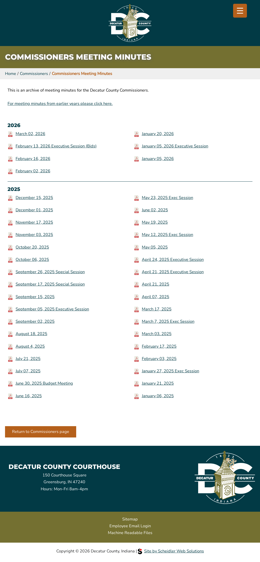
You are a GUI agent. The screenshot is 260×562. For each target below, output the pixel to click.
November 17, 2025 (34, 222)
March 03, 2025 (156, 334)
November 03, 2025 (34, 234)
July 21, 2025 (28, 359)
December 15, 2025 (34, 197)
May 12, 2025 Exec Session (167, 234)
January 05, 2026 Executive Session (175, 146)
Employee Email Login (130, 526)
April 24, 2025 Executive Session (173, 259)
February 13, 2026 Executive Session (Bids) (56, 146)
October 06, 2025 (32, 259)
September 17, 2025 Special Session (50, 284)
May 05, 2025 (155, 247)
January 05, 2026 (158, 159)
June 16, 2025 (29, 396)
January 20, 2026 (158, 134)
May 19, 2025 (155, 222)
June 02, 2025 (155, 210)
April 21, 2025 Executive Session (173, 272)
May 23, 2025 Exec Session (167, 197)
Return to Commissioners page (40, 431)
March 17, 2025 (156, 309)
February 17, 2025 (159, 346)
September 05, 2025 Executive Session (52, 309)
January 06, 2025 (158, 396)
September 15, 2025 (35, 297)
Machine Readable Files (130, 533)
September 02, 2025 (35, 321)
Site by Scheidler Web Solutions (171, 551)
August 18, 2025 (31, 334)
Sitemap (130, 519)
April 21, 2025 (155, 284)
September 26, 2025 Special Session (50, 272)
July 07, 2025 (28, 371)
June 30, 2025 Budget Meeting (44, 383)
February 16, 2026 (33, 159)
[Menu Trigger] (240, 11)
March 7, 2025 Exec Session (168, 321)
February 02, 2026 (33, 171)
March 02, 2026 (30, 134)
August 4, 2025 (30, 346)
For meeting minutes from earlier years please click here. (60, 103)
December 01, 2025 (34, 210)
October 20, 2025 (32, 247)
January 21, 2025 (158, 383)
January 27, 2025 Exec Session (170, 371)
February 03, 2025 (159, 359)
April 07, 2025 (155, 297)
